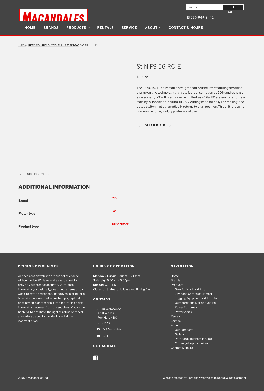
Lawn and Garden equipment (193, 294)
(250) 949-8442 (109, 329)
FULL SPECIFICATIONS (154, 125)
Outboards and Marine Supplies (195, 303)
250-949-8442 (200, 17)
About (153, 28)
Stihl (114, 198)
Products (78, 28)
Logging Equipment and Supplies (196, 298)
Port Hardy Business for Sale (193, 339)
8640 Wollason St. (109, 309)
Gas (113, 211)
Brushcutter (120, 224)
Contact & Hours (186, 28)
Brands (51, 28)
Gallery (179, 334)
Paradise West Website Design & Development (216, 377)
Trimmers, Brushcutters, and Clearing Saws (53, 44)
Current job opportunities (191, 343)
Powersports (183, 312)
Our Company (184, 330)
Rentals (105, 28)
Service (129, 28)
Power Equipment (186, 307)
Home (30, 28)
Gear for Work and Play (190, 289)
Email (102, 336)
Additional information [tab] (34, 174)
